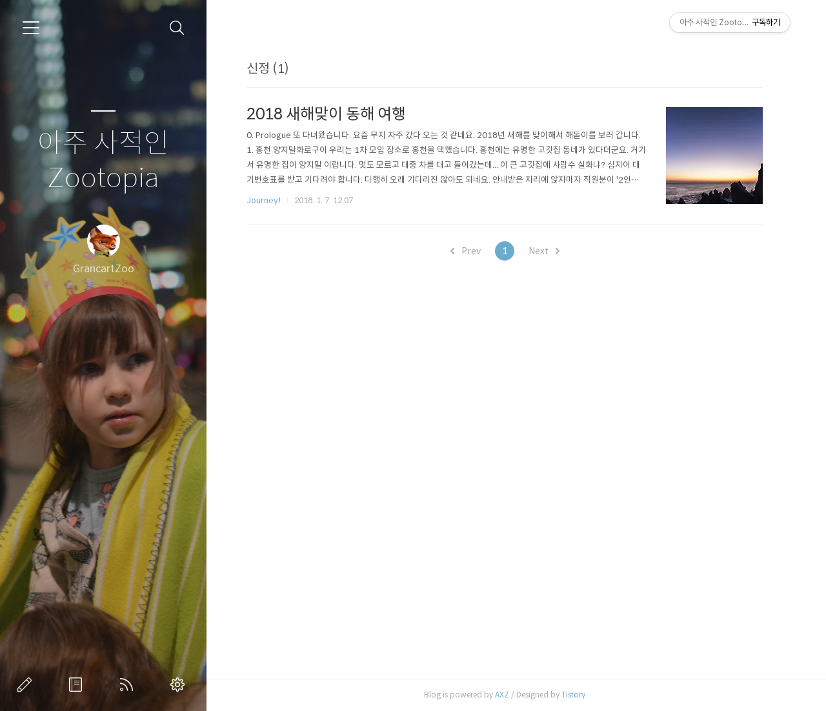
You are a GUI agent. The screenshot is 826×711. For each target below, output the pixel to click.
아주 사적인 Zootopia (103, 161)
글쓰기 (27, 684)
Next (547, 251)
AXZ (505, 694)
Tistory (577, 694)
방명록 (78, 684)
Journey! (267, 200)
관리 (180, 684)
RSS (129, 684)
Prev (469, 251)
